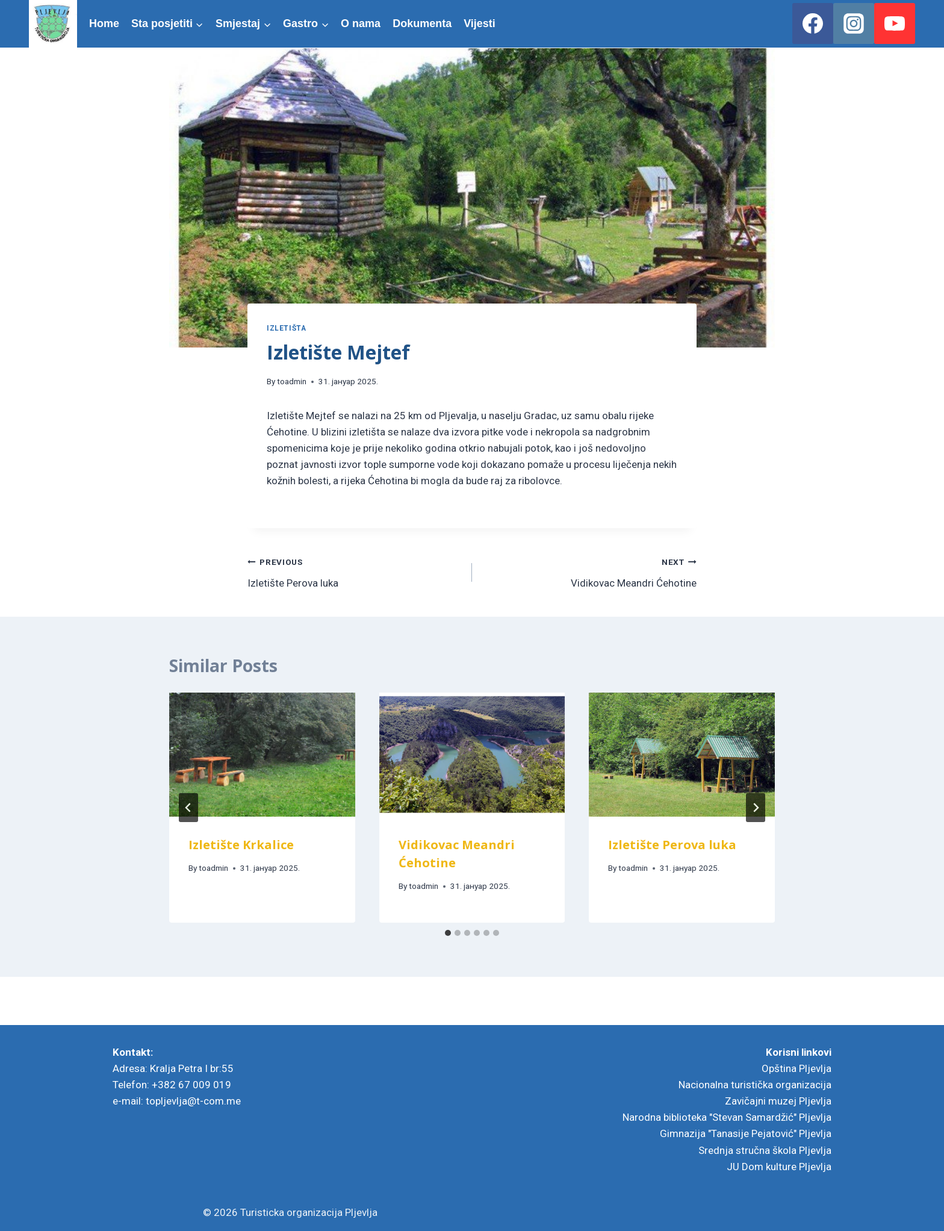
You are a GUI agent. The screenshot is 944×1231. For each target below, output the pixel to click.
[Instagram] (853, 23)
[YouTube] (894, 23)
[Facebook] (812, 23)
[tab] (448, 933)
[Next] (755, 807)
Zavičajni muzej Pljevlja (778, 1101)
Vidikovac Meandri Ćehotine (589, 571)
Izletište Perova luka (354, 571)
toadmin (291, 381)
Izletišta (286, 328)
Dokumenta (422, 23)
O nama (360, 23)
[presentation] (262, 755)
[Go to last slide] (188, 807)
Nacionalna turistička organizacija (754, 1085)
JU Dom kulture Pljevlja (779, 1167)
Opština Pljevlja (796, 1068)
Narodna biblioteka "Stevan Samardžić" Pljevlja (727, 1117)
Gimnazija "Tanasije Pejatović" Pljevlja (745, 1133)
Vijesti (479, 23)
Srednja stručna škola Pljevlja (764, 1150)
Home (104, 23)
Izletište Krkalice (241, 845)
